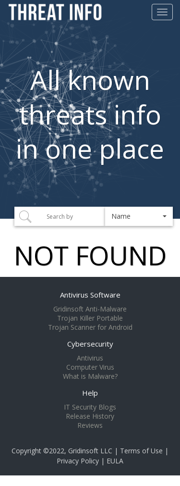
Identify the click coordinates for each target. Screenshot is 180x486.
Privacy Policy (78, 460)
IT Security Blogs (90, 407)
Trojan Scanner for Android (90, 327)
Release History (90, 416)
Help (90, 393)
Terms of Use (141, 450)
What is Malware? (90, 376)
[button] (139, 216)
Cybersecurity (90, 344)
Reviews (90, 425)
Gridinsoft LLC (90, 450)
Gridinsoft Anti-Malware (90, 309)
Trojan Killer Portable (90, 318)
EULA (115, 460)
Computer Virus (90, 367)
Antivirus (90, 358)
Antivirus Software (90, 294)
